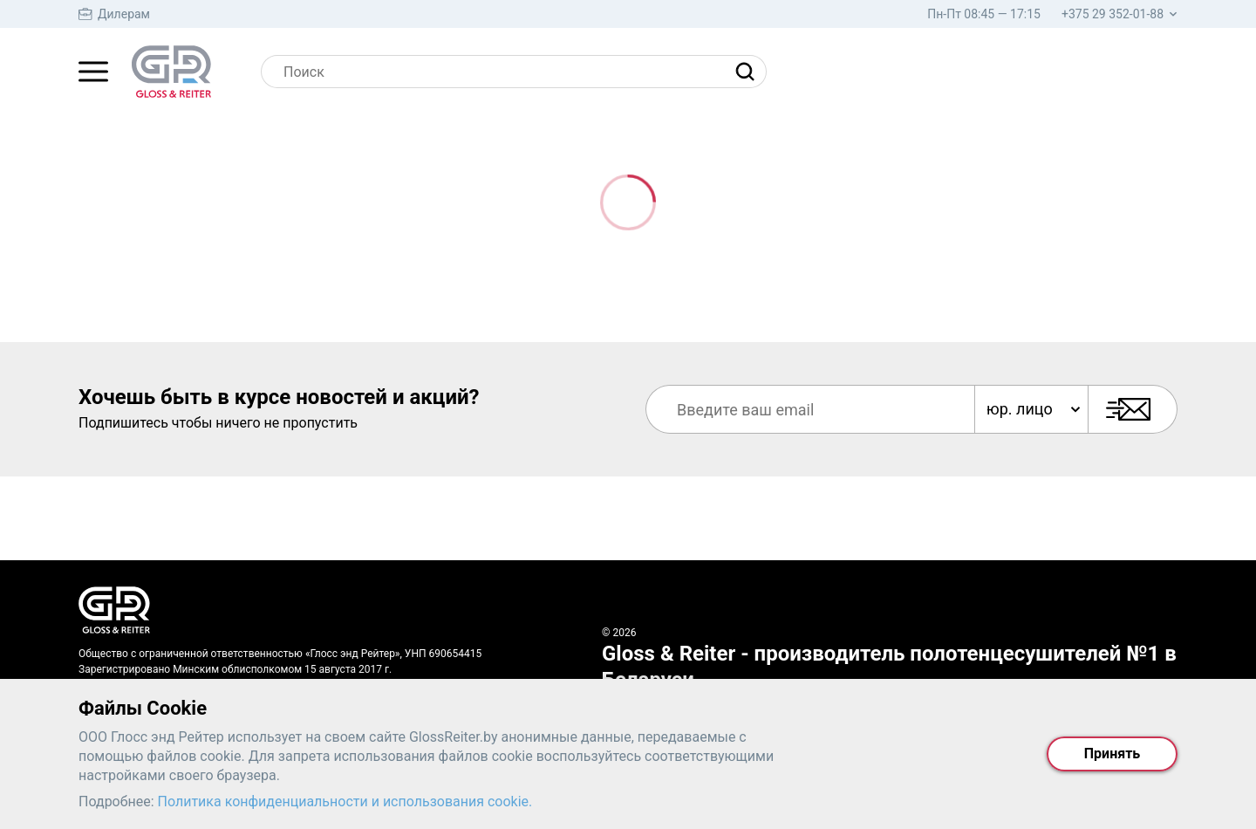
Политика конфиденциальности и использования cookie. (345, 801)
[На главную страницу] (171, 71)
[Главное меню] (93, 71)
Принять (1112, 753)
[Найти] (749, 71)
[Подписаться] (1133, 409)
